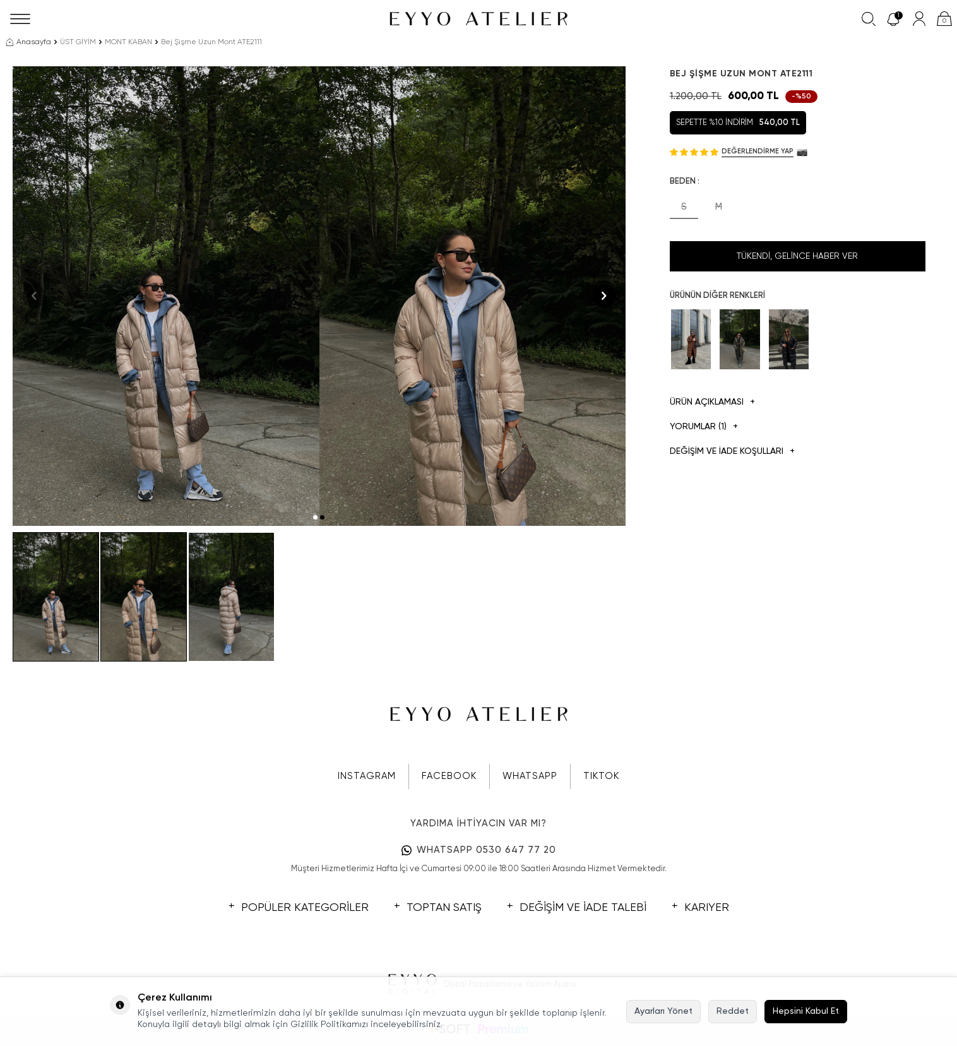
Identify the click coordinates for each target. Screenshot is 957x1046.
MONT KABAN (128, 42)
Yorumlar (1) (704, 427)
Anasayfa (28, 42)
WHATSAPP (529, 776)
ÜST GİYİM (78, 42)
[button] (315, 517)
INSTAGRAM (367, 776)
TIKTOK (601, 776)
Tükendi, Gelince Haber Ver (797, 256)
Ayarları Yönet (663, 1011)
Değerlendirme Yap (758, 151)
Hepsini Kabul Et (806, 1011)
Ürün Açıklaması (712, 402)
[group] (166, 296)
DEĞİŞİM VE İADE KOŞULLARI (732, 452)
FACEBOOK (449, 776)
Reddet (732, 1011)
